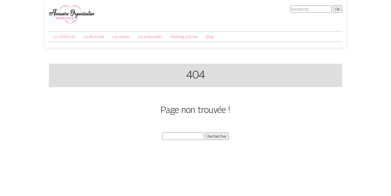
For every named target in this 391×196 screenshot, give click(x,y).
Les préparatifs (150, 36)
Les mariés (121, 36)
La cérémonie (64, 36)
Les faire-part (93, 36)
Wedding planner (184, 36)
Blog (209, 36)
